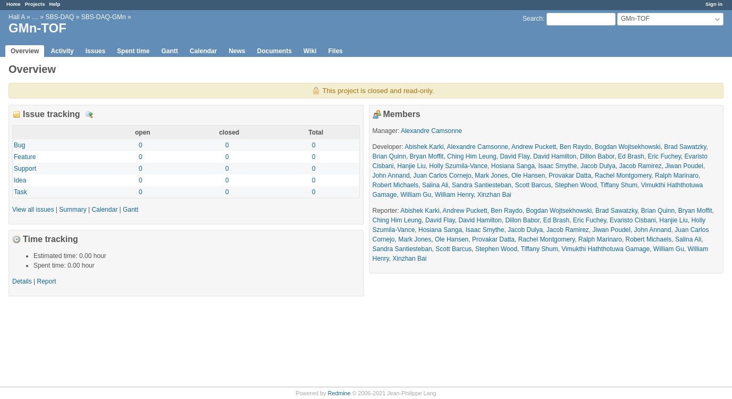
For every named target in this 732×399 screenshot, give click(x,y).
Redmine (338, 393)
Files (335, 51)
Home (13, 4)
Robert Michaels (396, 185)
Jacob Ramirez (640, 166)
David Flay (514, 156)
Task (20, 192)
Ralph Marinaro (677, 175)
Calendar (203, 51)
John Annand (391, 175)
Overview (25, 51)
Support (25, 168)
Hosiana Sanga (513, 166)
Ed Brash (631, 156)
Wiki (310, 51)
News (237, 51)
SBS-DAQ (59, 17)
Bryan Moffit (427, 156)
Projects (35, 4)
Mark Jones (491, 175)
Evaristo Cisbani (633, 220)
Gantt (169, 51)
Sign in (713, 4)
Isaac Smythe (558, 166)
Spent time (133, 51)
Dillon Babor (597, 156)
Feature (25, 157)
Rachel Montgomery (623, 175)
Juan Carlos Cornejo (442, 175)
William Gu (415, 194)
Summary (72, 209)
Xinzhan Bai (494, 194)
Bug (19, 145)
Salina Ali (435, 185)
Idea (20, 180)
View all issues (33, 209)
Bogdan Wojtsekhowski (628, 147)
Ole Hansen (528, 175)
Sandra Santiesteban (481, 185)
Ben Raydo (575, 147)
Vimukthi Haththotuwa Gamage (605, 249)
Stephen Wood (575, 185)
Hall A (17, 17)
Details (89, 115)
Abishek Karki (424, 147)
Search (533, 18)
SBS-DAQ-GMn (103, 17)
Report (46, 281)
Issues (95, 51)
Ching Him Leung (472, 156)
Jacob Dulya (598, 166)
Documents (274, 51)
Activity (62, 51)
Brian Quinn (389, 156)
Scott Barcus (533, 185)
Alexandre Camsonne (431, 131)
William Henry (454, 194)
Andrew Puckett (533, 147)
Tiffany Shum (618, 185)
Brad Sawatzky (685, 147)
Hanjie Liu (411, 166)
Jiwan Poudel (684, 166)
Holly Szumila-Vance (458, 166)
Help (55, 4)
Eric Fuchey (663, 156)
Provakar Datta (570, 175)
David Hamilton (554, 156)
